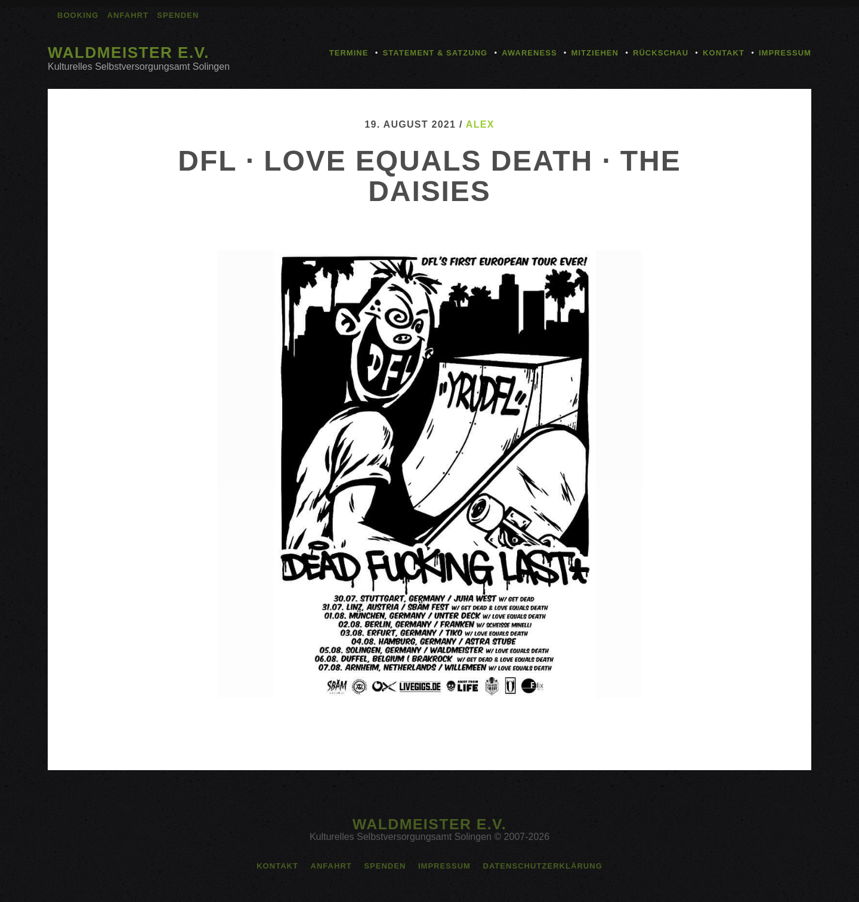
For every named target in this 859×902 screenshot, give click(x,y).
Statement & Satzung (434, 52)
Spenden (178, 15)
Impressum (785, 52)
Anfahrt (128, 15)
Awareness (529, 52)
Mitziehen (595, 52)
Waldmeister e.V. (128, 52)
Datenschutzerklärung (542, 865)
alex (480, 124)
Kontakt (723, 52)
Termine (349, 52)
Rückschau (660, 52)
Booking (77, 15)
